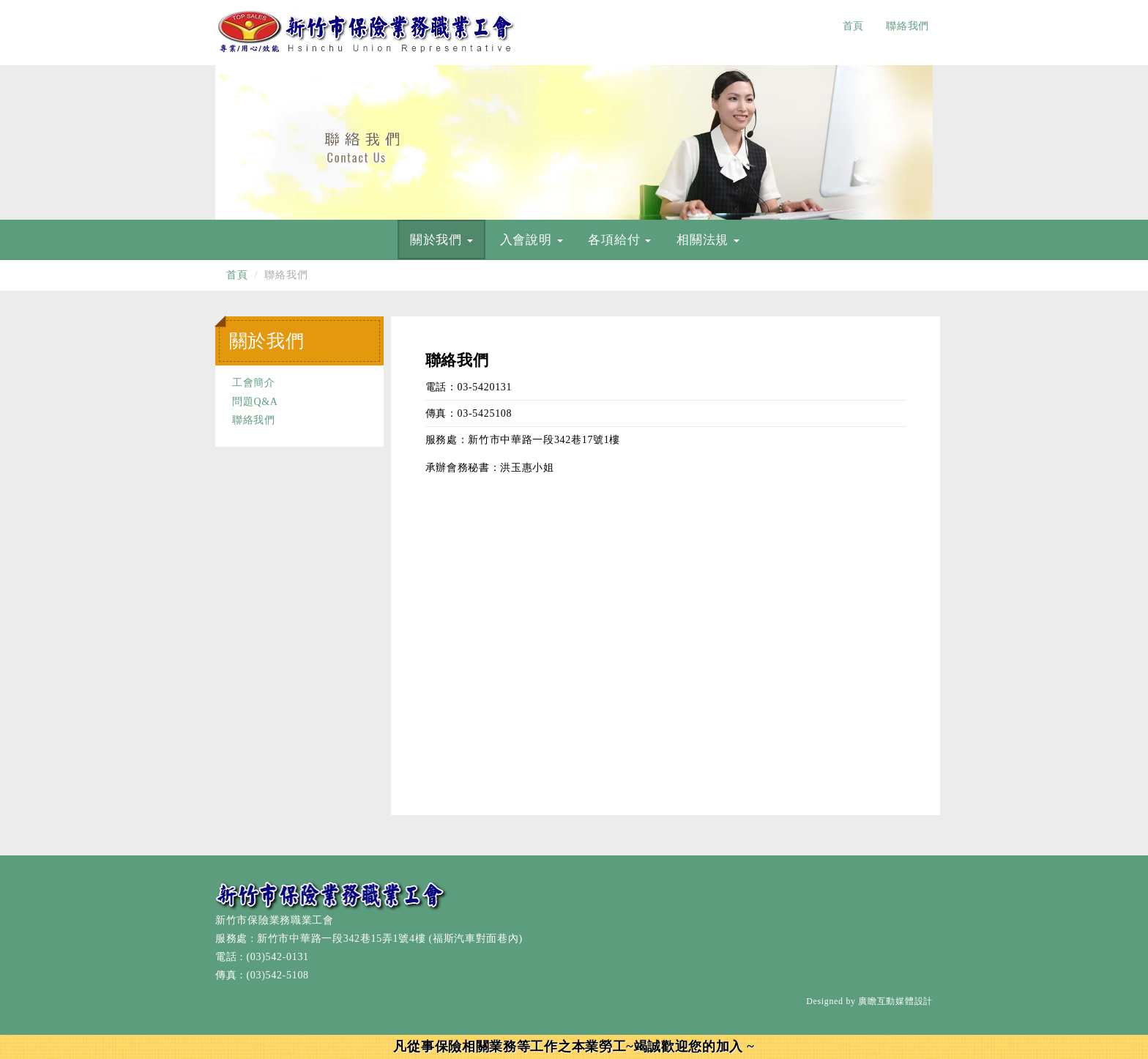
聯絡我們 (907, 26)
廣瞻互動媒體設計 (895, 1001)
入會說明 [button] (531, 240)
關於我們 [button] (441, 240)
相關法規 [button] (707, 240)
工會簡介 (253, 382)
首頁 (853, 26)
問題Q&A (255, 401)
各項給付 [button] (619, 240)
